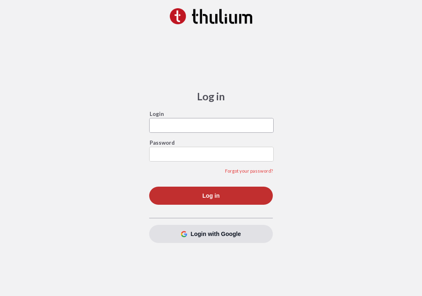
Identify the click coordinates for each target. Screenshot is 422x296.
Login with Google (211, 234)
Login (157, 114)
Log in (211, 195)
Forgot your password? (249, 170)
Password (162, 142)
